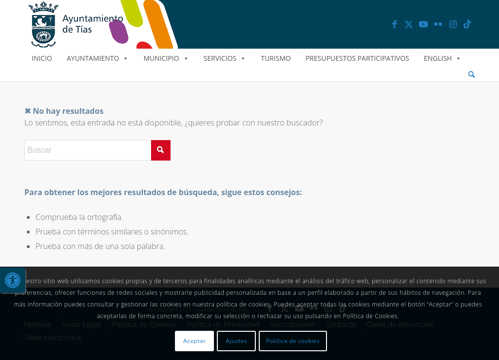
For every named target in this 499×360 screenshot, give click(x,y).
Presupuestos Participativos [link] (357, 58)
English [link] (443, 58)
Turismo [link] (276, 58)
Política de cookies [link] (293, 341)
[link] (12, 280)
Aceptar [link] (194, 341)
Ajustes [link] (237, 341)
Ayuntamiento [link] (98, 58)
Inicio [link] (42, 58)
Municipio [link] (166, 58)
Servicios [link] (225, 58)
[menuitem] (471, 74)
